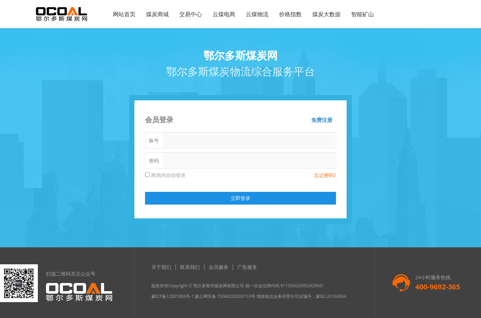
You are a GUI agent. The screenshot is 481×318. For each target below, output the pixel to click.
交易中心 (190, 14)
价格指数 (290, 14)
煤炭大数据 (326, 14)
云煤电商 (224, 14)
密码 (154, 160)
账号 (154, 140)
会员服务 (218, 267)
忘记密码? (325, 175)
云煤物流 (257, 14)
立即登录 (240, 198)
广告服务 (247, 267)
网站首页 (124, 14)
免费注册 (321, 119)
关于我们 (161, 267)
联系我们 (190, 267)
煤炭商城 (157, 14)
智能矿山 (362, 14)
